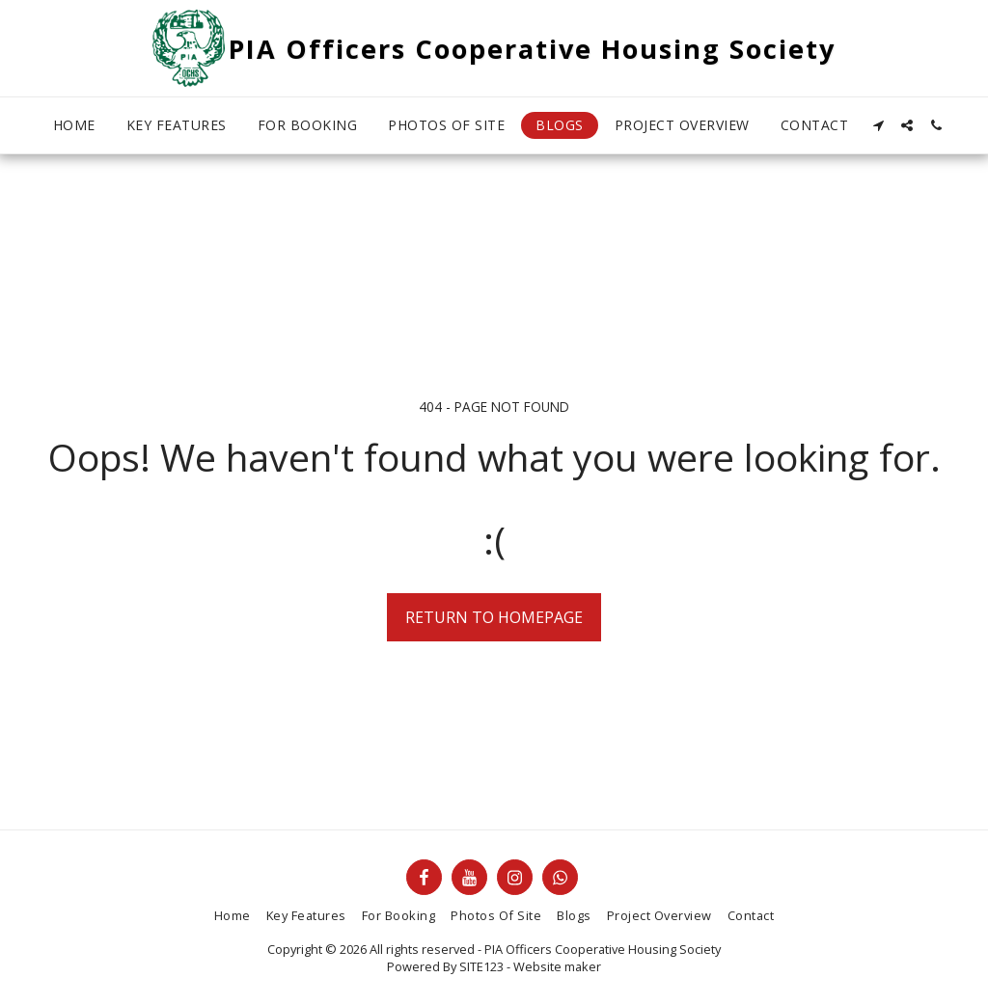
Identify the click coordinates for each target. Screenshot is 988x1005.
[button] (878, 125)
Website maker (557, 966)
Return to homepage (494, 617)
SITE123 (481, 966)
